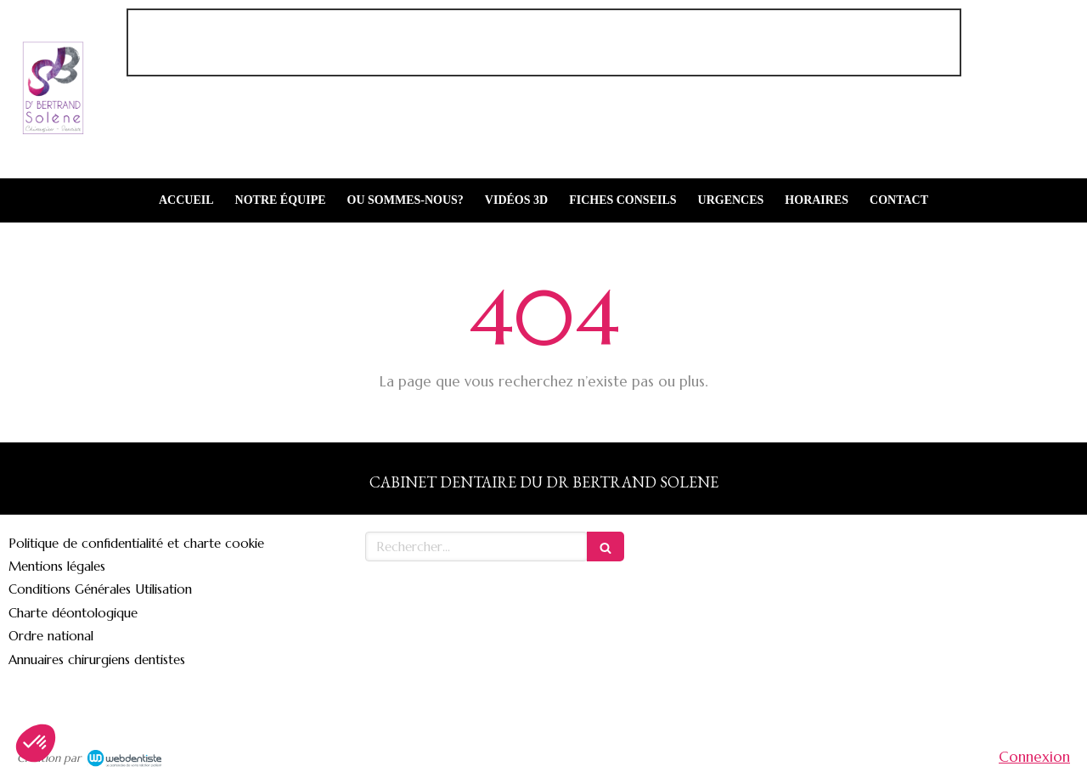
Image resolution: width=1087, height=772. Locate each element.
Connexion (1034, 756)
